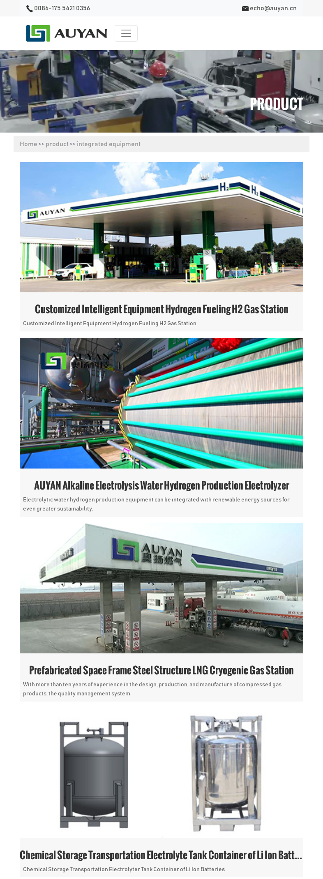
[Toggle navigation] (126, 33)
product (57, 144)
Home (28, 144)
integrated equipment (109, 144)
